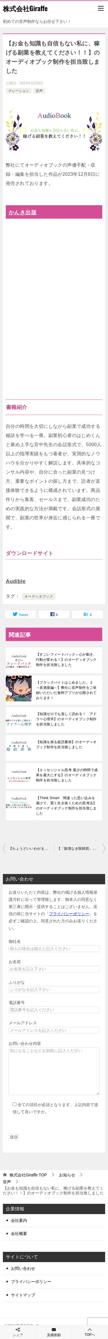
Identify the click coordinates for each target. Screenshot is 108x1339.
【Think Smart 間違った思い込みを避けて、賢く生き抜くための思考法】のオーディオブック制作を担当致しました (66, 805)
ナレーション (18, 91)
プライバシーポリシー (69, 913)
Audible (16, 581)
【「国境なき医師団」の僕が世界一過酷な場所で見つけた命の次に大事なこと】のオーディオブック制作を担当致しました (81, 849)
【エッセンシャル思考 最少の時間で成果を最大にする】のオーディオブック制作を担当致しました (67, 775)
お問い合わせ (23, 1268)
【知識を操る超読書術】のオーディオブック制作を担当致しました (66, 744)
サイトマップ (23, 1295)
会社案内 (19, 1220)
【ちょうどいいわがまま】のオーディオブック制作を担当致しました (31, 849)
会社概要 (19, 1233)
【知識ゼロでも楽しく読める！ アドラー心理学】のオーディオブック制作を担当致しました (66, 719)
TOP (28, 1175)
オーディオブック (38, 596)
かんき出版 (23, 212)
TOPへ (89, 1332)
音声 (39, 91)
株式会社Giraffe (25, 8)
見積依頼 (53, 1332)
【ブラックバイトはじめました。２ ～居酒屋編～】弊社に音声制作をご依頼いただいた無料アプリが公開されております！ (66, 690)
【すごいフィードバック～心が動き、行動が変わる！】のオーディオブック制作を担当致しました (66, 659)
